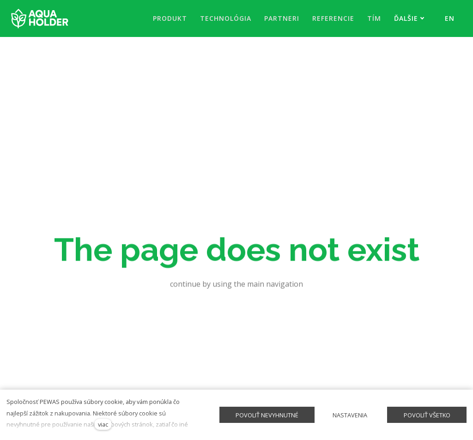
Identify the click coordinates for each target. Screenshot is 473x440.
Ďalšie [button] (409, 18)
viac (103, 424)
